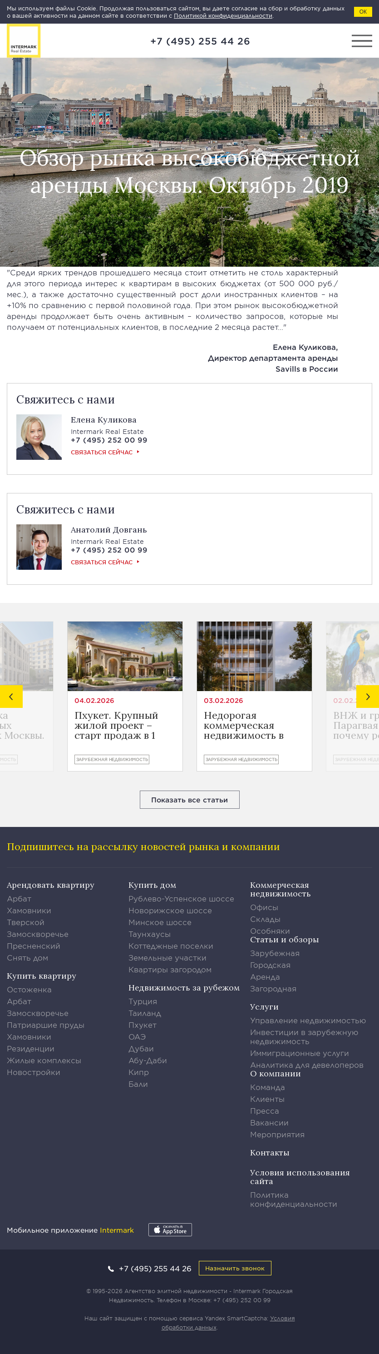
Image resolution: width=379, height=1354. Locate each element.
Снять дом (27, 957)
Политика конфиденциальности (293, 1199)
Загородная (273, 988)
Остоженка (29, 989)
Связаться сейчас (102, 452)
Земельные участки (167, 957)
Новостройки (33, 1071)
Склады (265, 918)
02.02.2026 (353, 700)
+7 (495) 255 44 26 (200, 40)
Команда (267, 1086)
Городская (270, 964)
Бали (138, 1083)
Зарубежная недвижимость (112, 759)
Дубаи (141, 1048)
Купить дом (152, 885)
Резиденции (30, 1048)
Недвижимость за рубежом (184, 987)
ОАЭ (137, 1036)
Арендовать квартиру (50, 885)
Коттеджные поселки (170, 945)
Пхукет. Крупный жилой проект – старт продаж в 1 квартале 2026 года (121, 725)
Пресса (264, 1110)
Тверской (25, 921)
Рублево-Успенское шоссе (181, 898)
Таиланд (144, 1012)
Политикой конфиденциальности (223, 15)
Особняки (270, 930)
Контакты (270, 1152)
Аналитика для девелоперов (307, 1064)
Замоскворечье (38, 933)
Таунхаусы (149, 933)
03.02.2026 (223, 700)
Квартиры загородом (170, 969)
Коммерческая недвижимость (280, 889)
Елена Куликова (104, 419)
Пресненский (33, 945)
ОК (363, 12)
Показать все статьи (189, 799)
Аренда (265, 976)
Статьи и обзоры (284, 939)
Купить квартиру (41, 976)
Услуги (264, 1006)
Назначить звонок (235, 1268)
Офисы (264, 906)
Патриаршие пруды (45, 1024)
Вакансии (269, 1122)
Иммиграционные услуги (299, 1052)
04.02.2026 (94, 700)
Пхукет (142, 1024)
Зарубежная (275, 952)
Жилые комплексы (44, 1060)
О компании (275, 1073)
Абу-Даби (147, 1060)
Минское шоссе (160, 921)
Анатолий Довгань (109, 529)
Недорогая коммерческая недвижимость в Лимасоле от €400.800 (244, 725)
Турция (142, 1001)
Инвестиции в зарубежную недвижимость (304, 1036)
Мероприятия (277, 1134)
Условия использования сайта (300, 1176)
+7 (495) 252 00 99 (242, 1300)
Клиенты (267, 1098)
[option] (125, 696)
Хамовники (29, 910)
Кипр (138, 1071)
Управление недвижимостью (308, 1020)
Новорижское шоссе (170, 910)
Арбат (19, 898)
